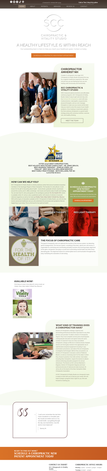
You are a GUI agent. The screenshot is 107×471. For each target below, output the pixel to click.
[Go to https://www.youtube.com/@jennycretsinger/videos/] (14, 2)
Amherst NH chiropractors (70, 99)
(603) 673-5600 (92, 2)
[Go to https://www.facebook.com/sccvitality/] (11, 2)
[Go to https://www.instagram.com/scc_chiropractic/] (17, 2)
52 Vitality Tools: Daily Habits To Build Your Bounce (49, 197)
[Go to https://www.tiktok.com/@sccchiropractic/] (20, 2)
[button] (53, 55)
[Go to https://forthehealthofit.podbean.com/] (23, 2)
